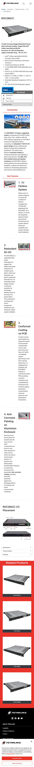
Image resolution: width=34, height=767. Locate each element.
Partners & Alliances (8, 731)
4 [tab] (20, 41)
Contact (5, 734)
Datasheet (8, 95)
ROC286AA (17, 595)
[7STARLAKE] (10, 3)
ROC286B (17, 666)
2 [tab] (14, 41)
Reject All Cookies (17, 763)
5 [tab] (22, 41)
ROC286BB (16, 702)
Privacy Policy (10, 753)
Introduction (11, 110)
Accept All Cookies (17, 758)
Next (29, 30)
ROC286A (17, 631)
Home (3, 9)
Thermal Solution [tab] (17, 551)
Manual (7, 98)
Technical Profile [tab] (17, 104)
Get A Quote (8, 101)
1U (27, 9)
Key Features (11, 177)
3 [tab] (17, 41)
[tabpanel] (17, 30)
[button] (17, 30)
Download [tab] (17, 554)
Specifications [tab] (17, 547)
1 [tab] (12, 41)
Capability (5, 728)
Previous (5, 30)
